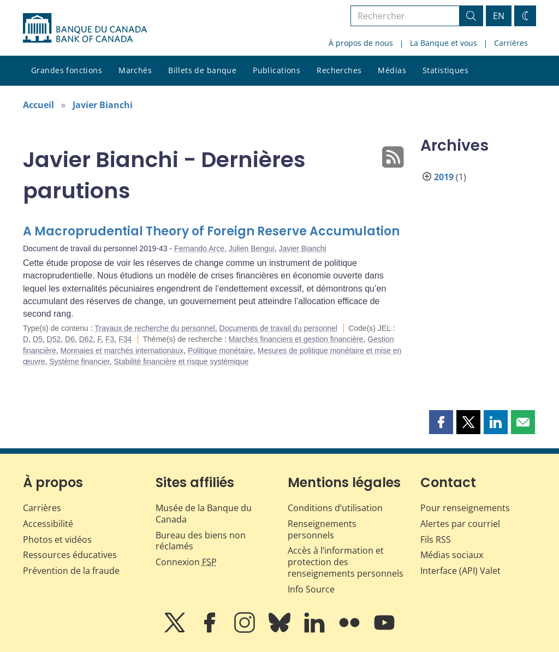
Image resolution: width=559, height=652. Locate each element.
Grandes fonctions (66, 70)
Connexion (186, 562)
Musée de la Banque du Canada (204, 513)
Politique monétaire (220, 350)
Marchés (135, 70)
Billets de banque (202, 70)
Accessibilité (48, 524)
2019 (444, 177)
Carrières (511, 43)
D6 (70, 339)
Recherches (339, 70)
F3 (109, 339)
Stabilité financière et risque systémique (181, 361)
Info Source (311, 589)
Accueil (38, 105)
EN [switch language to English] (498, 16)
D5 (38, 339)
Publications (276, 70)
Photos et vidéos (57, 540)
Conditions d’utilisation (335, 508)
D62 (86, 339)
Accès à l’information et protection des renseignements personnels (345, 561)
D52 (54, 339)
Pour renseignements (465, 508)
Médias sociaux (451, 555)
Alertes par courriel (460, 524)
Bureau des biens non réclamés (201, 541)
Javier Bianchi (103, 105)
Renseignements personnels (322, 529)
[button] (441, 422)
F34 (125, 339)
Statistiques (445, 70)
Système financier (79, 361)
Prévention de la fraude (71, 571)
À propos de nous (361, 43)
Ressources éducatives (70, 555)
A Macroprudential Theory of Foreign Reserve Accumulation (211, 231)
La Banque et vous (443, 43)
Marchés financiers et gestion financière (296, 339)
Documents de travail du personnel (278, 328)
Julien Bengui (252, 248)
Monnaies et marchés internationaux (121, 350)
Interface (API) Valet (460, 571)
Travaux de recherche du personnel (154, 328)
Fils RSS (435, 540)
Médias (392, 70)
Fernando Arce (199, 248)
